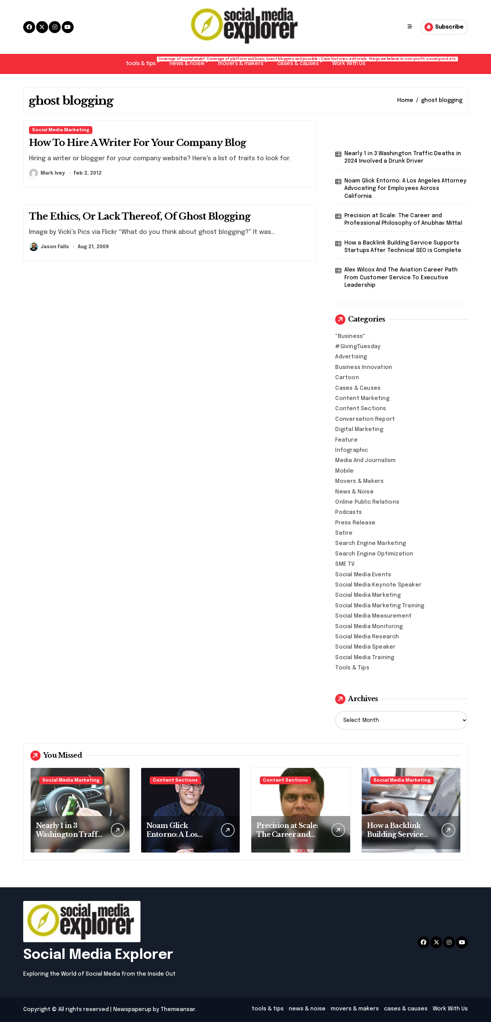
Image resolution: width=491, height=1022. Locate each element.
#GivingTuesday (358, 347)
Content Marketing (362, 398)
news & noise (190, 61)
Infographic (351, 450)
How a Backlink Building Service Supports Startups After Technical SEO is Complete (403, 246)
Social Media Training (364, 658)
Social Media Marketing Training (379, 606)
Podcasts (348, 512)
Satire (344, 533)
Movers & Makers (359, 481)
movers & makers (244, 61)
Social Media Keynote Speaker (378, 585)
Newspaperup (132, 1009)
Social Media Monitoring (369, 627)
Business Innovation (363, 367)
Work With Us (348, 63)
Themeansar (178, 1009)
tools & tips (144, 61)
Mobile (344, 471)
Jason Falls (49, 246)
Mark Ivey (47, 173)
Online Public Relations (367, 502)
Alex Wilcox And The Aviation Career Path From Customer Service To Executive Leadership (401, 277)
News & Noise (354, 492)
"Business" (350, 336)
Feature (346, 440)
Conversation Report (365, 419)
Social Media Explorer (98, 955)
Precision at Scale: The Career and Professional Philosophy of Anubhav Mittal (403, 219)
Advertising (351, 357)
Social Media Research (367, 637)
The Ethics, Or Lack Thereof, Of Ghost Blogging (139, 216)
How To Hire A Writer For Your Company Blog (137, 142)
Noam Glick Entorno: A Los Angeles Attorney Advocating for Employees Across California (405, 188)
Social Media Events (363, 575)
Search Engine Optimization (374, 554)
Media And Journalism (365, 460)
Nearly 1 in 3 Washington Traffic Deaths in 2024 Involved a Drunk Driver (402, 157)
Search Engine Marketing (370, 543)
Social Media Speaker (365, 647)
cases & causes (301, 61)
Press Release (355, 523)
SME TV (345, 564)
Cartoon (347, 378)
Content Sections (360, 409)
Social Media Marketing (60, 130)
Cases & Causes (358, 388)
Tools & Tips (352, 668)
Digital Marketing (359, 429)
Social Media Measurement (373, 616)
